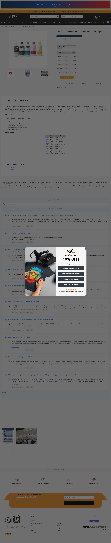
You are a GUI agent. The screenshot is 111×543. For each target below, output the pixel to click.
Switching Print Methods (71, 279)
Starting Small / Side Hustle (71, 284)
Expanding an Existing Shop (71, 273)
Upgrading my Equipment (71, 268)
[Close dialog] (85, 249)
